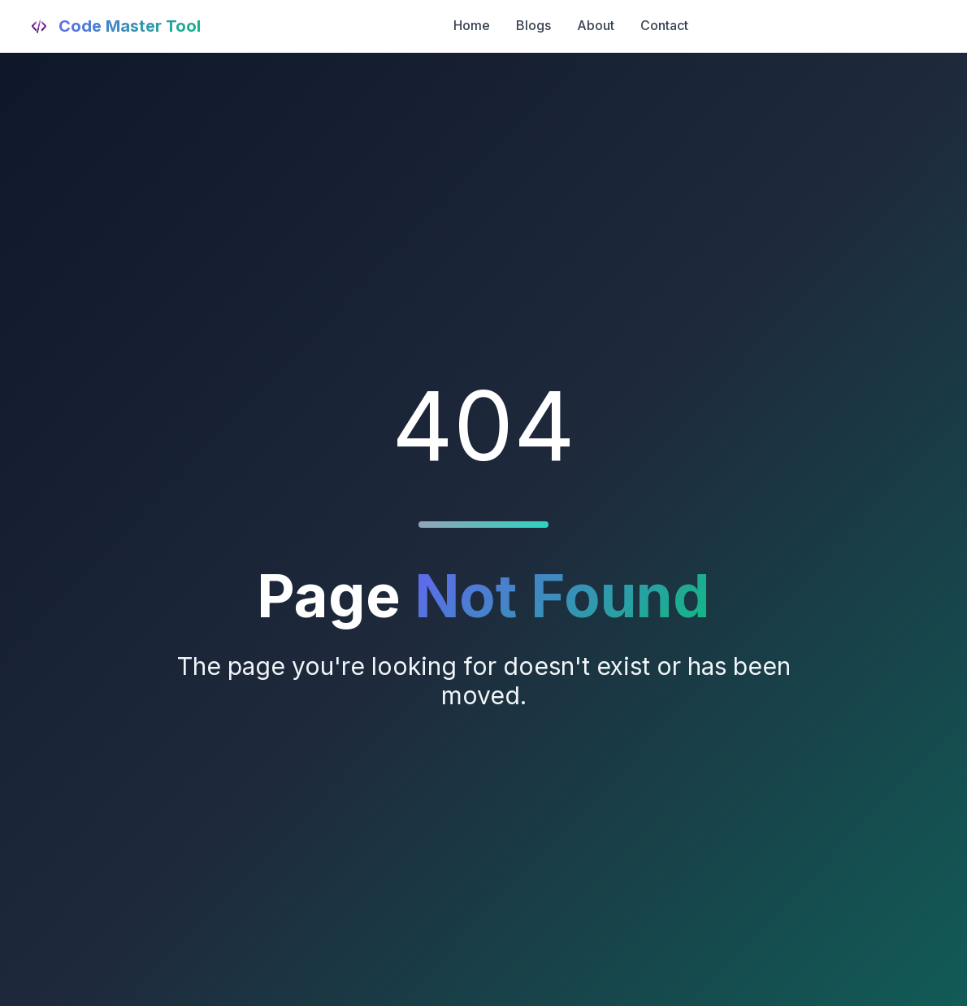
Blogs (533, 25)
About (595, 25)
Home (471, 25)
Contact (664, 25)
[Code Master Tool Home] (113, 26)
